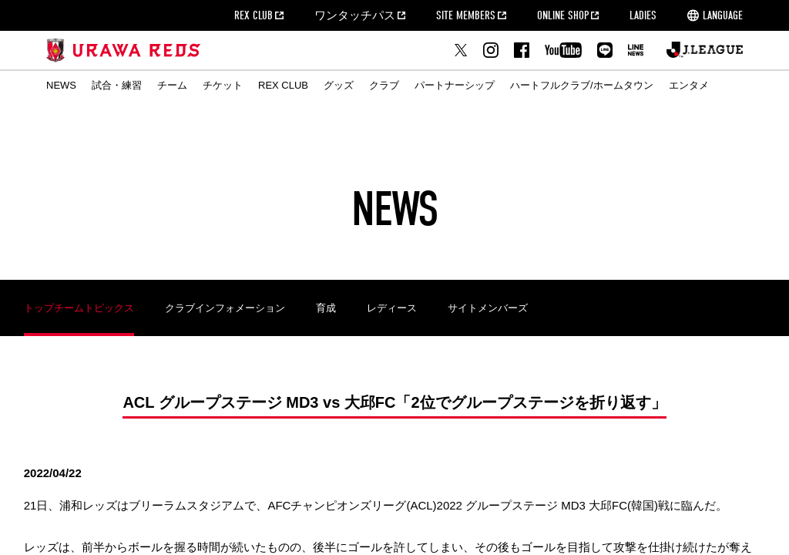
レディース (392, 308)
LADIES (643, 15)
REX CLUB (253, 15)
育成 (326, 308)
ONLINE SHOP (563, 15)
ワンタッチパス (354, 15)
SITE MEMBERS (465, 15)
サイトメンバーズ (488, 308)
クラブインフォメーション (225, 308)
